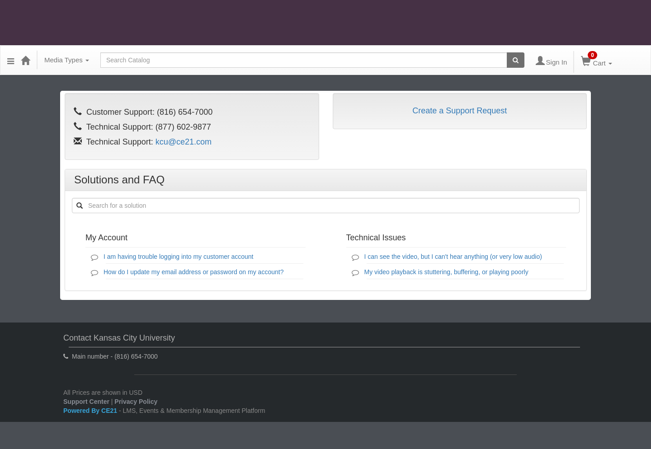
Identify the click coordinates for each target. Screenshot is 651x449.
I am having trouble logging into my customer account (179, 256)
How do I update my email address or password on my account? (193, 272)
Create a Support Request (459, 110)
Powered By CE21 (91, 410)
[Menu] (10, 60)
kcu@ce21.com (184, 141)
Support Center (86, 401)
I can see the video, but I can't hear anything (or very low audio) (453, 256)
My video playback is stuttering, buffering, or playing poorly (446, 272)
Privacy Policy (135, 401)
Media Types (66, 60)
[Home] (25, 60)
